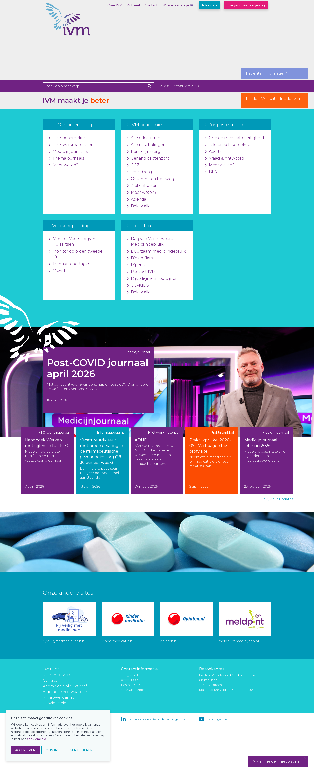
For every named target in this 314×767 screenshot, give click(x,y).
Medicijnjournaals (68, 152)
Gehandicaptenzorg (148, 158)
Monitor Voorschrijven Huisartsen (72, 242)
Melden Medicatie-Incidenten (274, 100)
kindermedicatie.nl (117, 641)
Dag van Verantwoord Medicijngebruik (150, 242)
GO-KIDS (138, 285)
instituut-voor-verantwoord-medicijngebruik (156, 719)
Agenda (136, 199)
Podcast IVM (141, 272)
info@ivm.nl (129, 675)
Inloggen (209, 5)
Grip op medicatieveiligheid (234, 138)
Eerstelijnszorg (143, 152)
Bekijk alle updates (277, 499)
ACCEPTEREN (25, 750)
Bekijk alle (139, 206)
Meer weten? (63, 165)
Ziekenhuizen (142, 186)
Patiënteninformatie (266, 73)
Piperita (137, 265)
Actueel (133, 5)
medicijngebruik (216, 719)
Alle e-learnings (144, 138)
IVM (82, 23)
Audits (213, 152)
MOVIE (58, 271)
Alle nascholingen (146, 145)
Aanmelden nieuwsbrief (65, 686)
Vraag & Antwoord (224, 158)
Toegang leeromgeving (246, 5)
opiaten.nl (168, 641)
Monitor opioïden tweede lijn (76, 254)
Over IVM (114, 5)
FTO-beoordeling (68, 138)
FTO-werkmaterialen (71, 145)
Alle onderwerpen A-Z (179, 86)
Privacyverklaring (59, 697)
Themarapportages (69, 264)
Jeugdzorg (139, 172)
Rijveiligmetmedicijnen (152, 279)
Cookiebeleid (54, 703)
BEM (211, 172)
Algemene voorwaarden (65, 692)
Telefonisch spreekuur (228, 145)
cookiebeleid (36, 739)
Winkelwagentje (175, 5)
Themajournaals (66, 158)
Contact (151, 5)
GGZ (133, 165)
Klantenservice (56, 675)
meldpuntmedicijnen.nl (239, 641)
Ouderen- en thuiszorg (151, 179)
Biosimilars (140, 258)
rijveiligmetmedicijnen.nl (64, 641)
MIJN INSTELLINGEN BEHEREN (69, 750)
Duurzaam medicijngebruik (156, 251)
